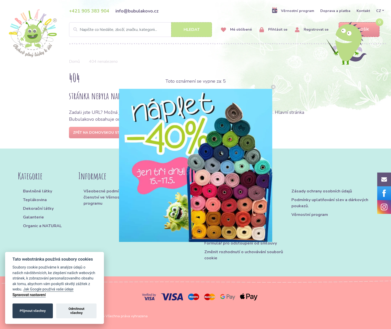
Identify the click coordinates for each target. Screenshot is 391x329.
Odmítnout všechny (76, 311)
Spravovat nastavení (29, 295)
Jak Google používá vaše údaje (48, 289)
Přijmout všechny (33, 311)
